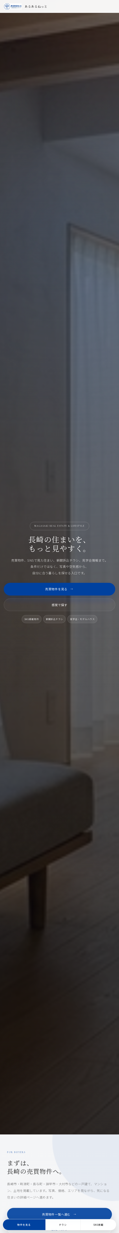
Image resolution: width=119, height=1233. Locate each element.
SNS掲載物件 (31, 619)
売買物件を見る (59, 589)
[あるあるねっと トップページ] (26, 6)
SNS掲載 (98, 1224)
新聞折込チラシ (54, 619)
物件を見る (24, 1224)
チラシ (63, 1224)
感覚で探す (60, 605)
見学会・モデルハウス (82, 619)
